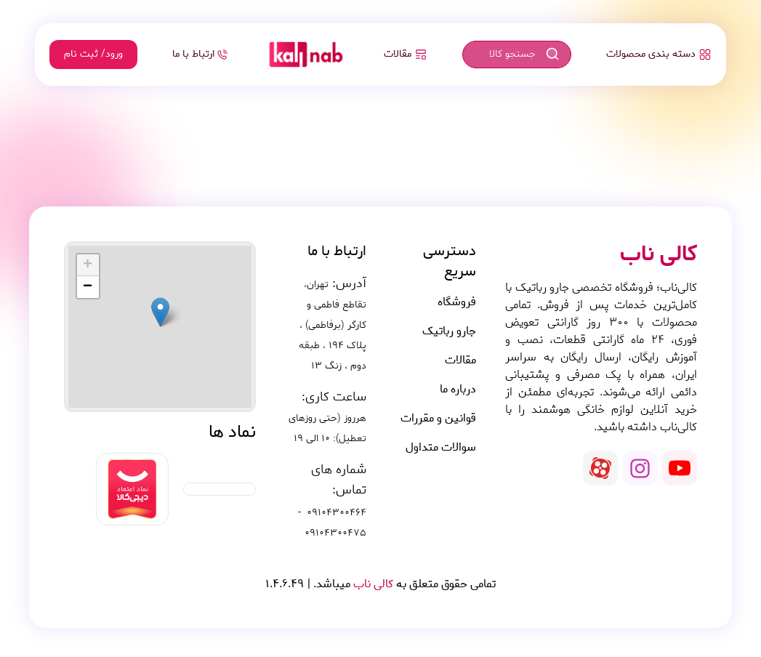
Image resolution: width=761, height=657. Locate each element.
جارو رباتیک (449, 331)
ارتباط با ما (200, 54)
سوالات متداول (441, 447)
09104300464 (336, 513)
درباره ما (458, 389)
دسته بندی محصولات (659, 54)
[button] (160, 312)
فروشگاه (457, 302)
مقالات (405, 54)
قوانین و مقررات (438, 418)
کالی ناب (371, 584)
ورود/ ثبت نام (93, 54)
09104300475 (335, 533)
